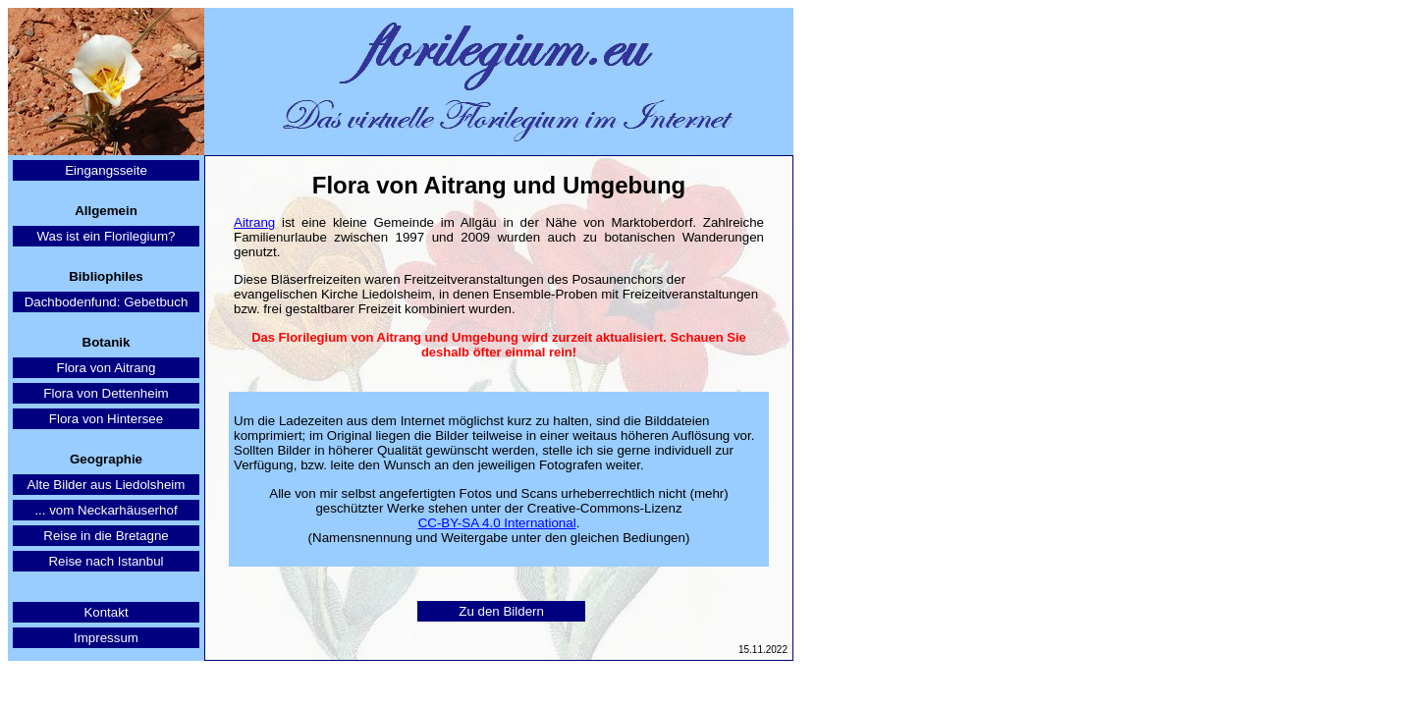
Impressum (106, 637)
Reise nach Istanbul (105, 561)
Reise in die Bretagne (105, 535)
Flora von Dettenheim (105, 393)
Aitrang (254, 222)
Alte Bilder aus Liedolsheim (106, 484)
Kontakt (105, 612)
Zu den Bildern (501, 611)
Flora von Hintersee (106, 418)
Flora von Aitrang (106, 367)
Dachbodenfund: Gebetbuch (107, 302)
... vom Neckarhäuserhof (105, 510)
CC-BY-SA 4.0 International (497, 523)
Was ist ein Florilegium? (106, 236)
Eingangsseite (106, 170)
